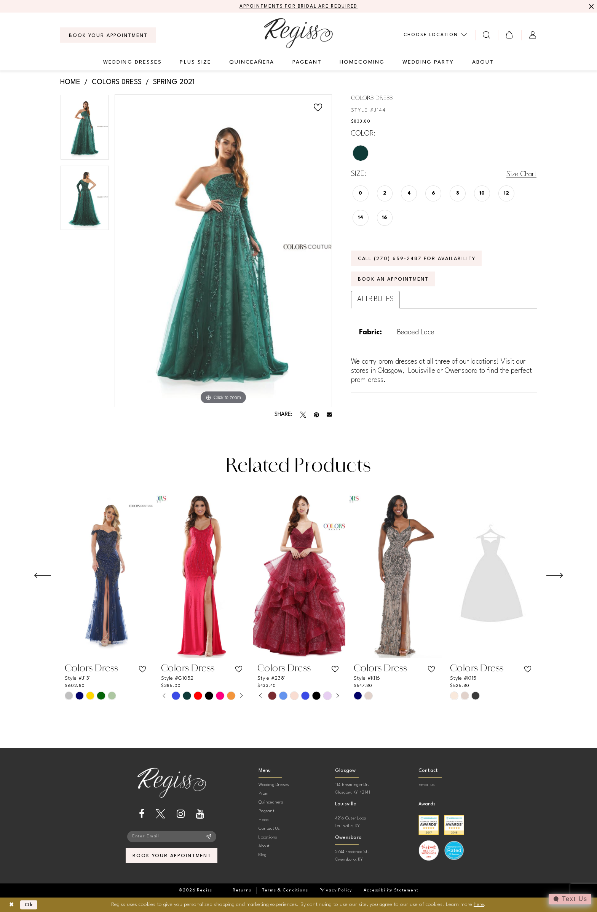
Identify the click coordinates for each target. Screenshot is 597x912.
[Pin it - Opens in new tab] (316, 415)
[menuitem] (108, 35)
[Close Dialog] (12, 905)
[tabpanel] (84, 129)
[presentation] (106, 576)
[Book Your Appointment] (108, 35)
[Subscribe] (208, 836)
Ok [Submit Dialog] (29, 904)
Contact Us (269, 829)
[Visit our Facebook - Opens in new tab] (141, 814)
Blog (263, 855)
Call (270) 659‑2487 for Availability (417, 258)
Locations (268, 837)
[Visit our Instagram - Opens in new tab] (181, 814)
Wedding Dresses (274, 785)
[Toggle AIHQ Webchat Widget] (570, 899)
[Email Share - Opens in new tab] (329, 414)
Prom (263, 794)
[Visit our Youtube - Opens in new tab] (200, 814)
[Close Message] (590, 6)
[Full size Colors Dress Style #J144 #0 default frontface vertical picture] (223, 251)
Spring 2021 (174, 82)
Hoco (263, 820)
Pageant (267, 811)
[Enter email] (171, 836)
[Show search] (486, 35)
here (479, 904)
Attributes (375, 299)
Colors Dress (117, 82)
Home (70, 82)
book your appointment (171, 855)
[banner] (298, 33)
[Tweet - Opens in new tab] (303, 415)
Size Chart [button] (521, 174)
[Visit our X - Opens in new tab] (160, 814)
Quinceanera (271, 802)
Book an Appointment (393, 279)
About (264, 846)
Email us (426, 785)
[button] (509, 35)
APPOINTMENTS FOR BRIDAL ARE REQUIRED (298, 6)
